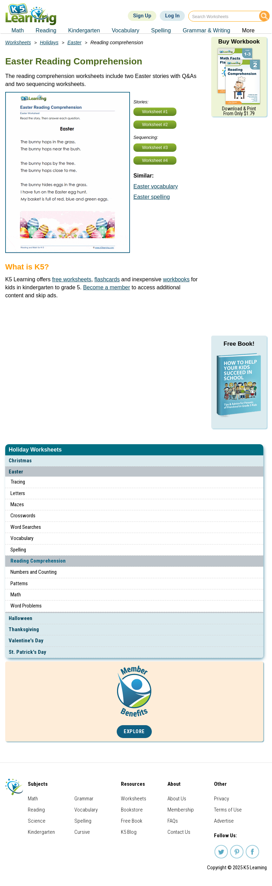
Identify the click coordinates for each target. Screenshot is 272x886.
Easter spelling (151, 197)
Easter (16, 472)
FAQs (172, 821)
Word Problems (26, 606)
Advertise (224, 821)
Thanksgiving (24, 629)
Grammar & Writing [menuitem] (206, 30)
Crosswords (22, 515)
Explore (134, 732)
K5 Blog (129, 832)
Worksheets (18, 42)
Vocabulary (21, 538)
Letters (17, 493)
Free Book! (239, 343)
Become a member (106, 287)
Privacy (221, 798)
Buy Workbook (239, 41)
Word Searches (25, 527)
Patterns (19, 583)
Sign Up (142, 16)
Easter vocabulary (155, 186)
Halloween (20, 618)
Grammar (83, 798)
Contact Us (178, 832)
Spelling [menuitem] (161, 30)
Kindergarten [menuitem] (84, 30)
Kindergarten (41, 832)
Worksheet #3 (155, 147)
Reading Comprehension (38, 561)
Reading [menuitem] (46, 30)
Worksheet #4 (155, 160)
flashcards (107, 279)
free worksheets (71, 279)
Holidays (49, 42)
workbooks (176, 279)
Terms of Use (228, 810)
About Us (176, 798)
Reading (36, 810)
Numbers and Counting (33, 572)
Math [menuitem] (17, 30)
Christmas (20, 460)
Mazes (17, 504)
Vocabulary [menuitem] (125, 30)
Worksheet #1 (155, 111)
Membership (180, 810)
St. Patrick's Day (27, 652)
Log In (172, 16)
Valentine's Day (26, 640)
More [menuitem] (248, 30)
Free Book (131, 821)
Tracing (17, 482)
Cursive (82, 832)
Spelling (18, 550)
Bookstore (132, 810)
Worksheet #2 (155, 124)
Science (37, 821)
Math (15, 594)
